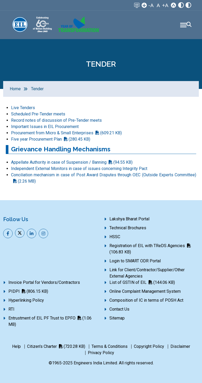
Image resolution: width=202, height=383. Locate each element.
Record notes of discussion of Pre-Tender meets (56, 120)
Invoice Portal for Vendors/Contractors (44, 282)
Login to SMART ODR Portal (135, 260)
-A (151, 5)
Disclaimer (180, 346)
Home (15, 88)
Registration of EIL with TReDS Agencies (150, 248)
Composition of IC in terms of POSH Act (146, 300)
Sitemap (117, 318)
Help (16, 346)
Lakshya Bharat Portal (129, 218)
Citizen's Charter (56, 346)
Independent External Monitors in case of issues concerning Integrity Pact (79, 168)
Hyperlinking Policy (26, 300)
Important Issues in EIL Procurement (45, 126)
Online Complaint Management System (145, 291)
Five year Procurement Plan (50, 139)
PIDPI (28, 291)
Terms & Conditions (110, 346)
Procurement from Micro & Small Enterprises (66, 132)
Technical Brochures (127, 227)
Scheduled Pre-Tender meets (38, 113)
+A (165, 5)
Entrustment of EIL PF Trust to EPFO (50, 321)
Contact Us (119, 309)
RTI (11, 309)
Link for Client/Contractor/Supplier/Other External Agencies (147, 273)
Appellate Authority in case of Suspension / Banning (72, 162)
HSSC (114, 236)
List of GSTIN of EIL (142, 282)
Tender (37, 88)
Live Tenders (23, 107)
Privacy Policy (101, 352)
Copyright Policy (149, 346)
